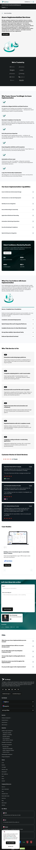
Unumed (3, 780)
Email (3, 586)
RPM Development (6, 738)
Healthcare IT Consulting (7, 734)
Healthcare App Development (7, 730)
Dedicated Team (5, 793)
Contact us (27, 1)
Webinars (3, 805)
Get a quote (5, 34)
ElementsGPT (4, 771)
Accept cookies (10, 842)
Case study (7, 565)
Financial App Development (7, 744)
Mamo (3, 778)
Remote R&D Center (5, 796)
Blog (2, 800)
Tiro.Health (4, 767)
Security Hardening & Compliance (18, 227)
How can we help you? (6, 592)
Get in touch (7, 252)
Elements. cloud (5, 769)
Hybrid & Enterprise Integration (18, 233)
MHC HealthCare (5, 774)
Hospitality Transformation (7, 742)
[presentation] (11, 604)
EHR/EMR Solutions (6, 736)
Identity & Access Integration (18, 204)
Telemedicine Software (7, 732)
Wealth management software (8, 750)
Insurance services (6, 752)
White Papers (4, 802)
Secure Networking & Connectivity (18, 209)
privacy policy (9, 837)
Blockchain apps (6, 746)
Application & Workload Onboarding (18, 215)
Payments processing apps (8, 748)
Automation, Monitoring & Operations (18, 221)
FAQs (3, 791)
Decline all (10, 846)
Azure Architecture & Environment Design (18, 192)
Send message (7, 609)
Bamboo (3, 764)
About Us (3, 786)
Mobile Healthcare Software (8, 740)
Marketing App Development (7, 754)
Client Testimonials (5, 789)
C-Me (3, 762)
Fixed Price (4, 798)
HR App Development (6, 756)
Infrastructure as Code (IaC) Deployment (18, 198)
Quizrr (3, 776)
